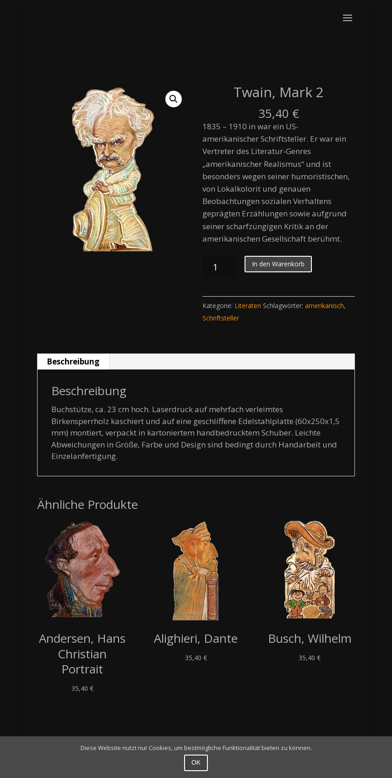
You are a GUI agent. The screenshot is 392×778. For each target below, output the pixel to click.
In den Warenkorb (278, 263)
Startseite (53, 69)
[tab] (73, 362)
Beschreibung (73, 361)
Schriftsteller (220, 318)
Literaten (91, 69)
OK (196, 762)
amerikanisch (324, 305)
